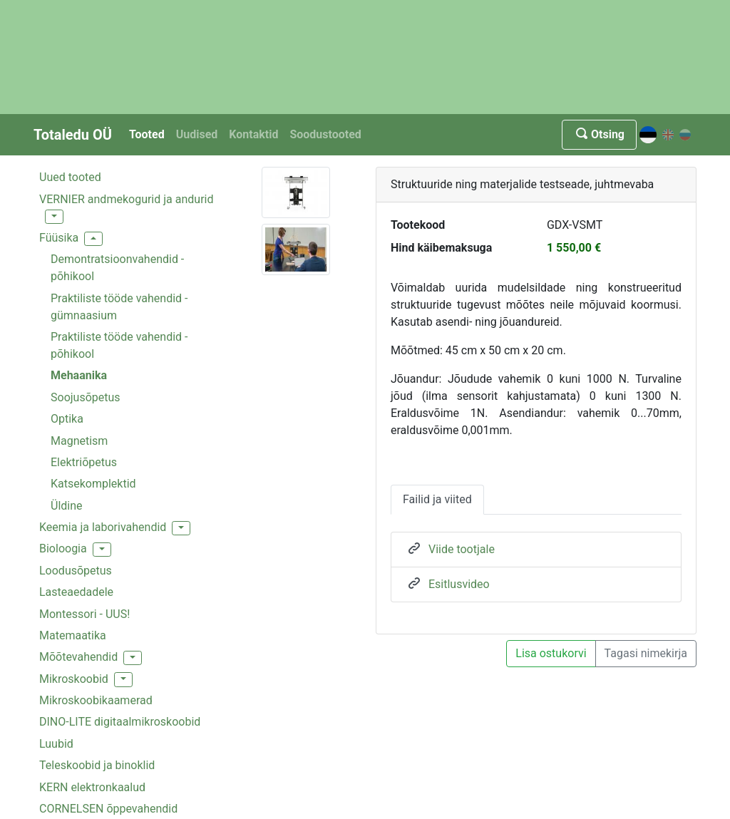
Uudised (197, 134)
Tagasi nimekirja (646, 653)
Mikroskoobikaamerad (96, 700)
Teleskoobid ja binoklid (97, 765)
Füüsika (58, 237)
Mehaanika (79, 375)
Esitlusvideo (459, 584)
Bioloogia (63, 548)
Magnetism (79, 441)
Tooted (147, 134)
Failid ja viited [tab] (437, 499)
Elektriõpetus (84, 462)
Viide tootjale (461, 549)
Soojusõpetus (85, 397)
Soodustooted (325, 134)
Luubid (56, 744)
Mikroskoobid (73, 679)
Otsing (599, 134)
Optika (67, 419)
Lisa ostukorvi (550, 653)
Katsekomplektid (93, 483)
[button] (54, 217)
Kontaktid (253, 134)
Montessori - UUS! (84, 614)
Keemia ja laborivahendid (102, 527)
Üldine (67, 505)
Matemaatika (72, 635)
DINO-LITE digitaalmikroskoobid (119, 721)
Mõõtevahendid (78, 657)
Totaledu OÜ (73, 134)
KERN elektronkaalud (92, 787)
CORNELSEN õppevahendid (108, 808)
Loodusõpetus (75, 570)
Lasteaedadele (76, 592)
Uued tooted (70, 177)
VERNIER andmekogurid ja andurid (126, 199)
